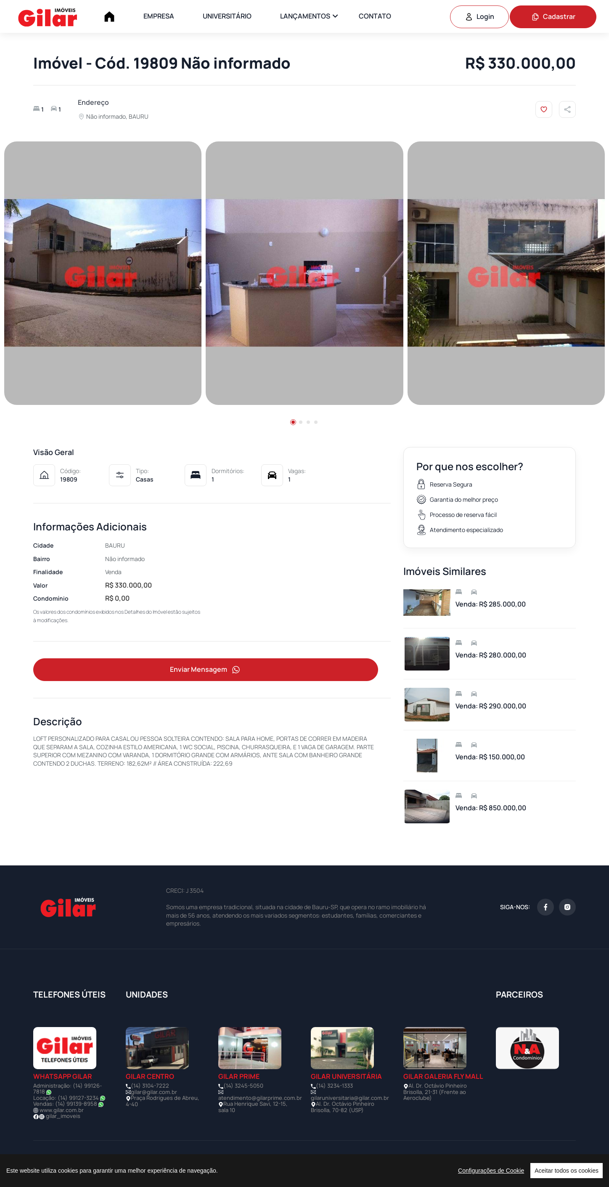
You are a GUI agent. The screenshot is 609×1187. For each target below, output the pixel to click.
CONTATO (375, 16)
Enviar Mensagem (205, 670)
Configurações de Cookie (491, 1170)
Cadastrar (553, 16)
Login (479, 16)
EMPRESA (158, 16)
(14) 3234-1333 (334, 1086)
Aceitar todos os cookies (566, 1170)
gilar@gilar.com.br (154, 1092)
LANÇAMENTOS (305, 16)
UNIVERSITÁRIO (227, 16)
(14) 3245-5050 (243, 1086)
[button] (293, 422)
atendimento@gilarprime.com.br (260, 1098)
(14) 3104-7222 (150, 1086)
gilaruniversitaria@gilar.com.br (350, 1098)
